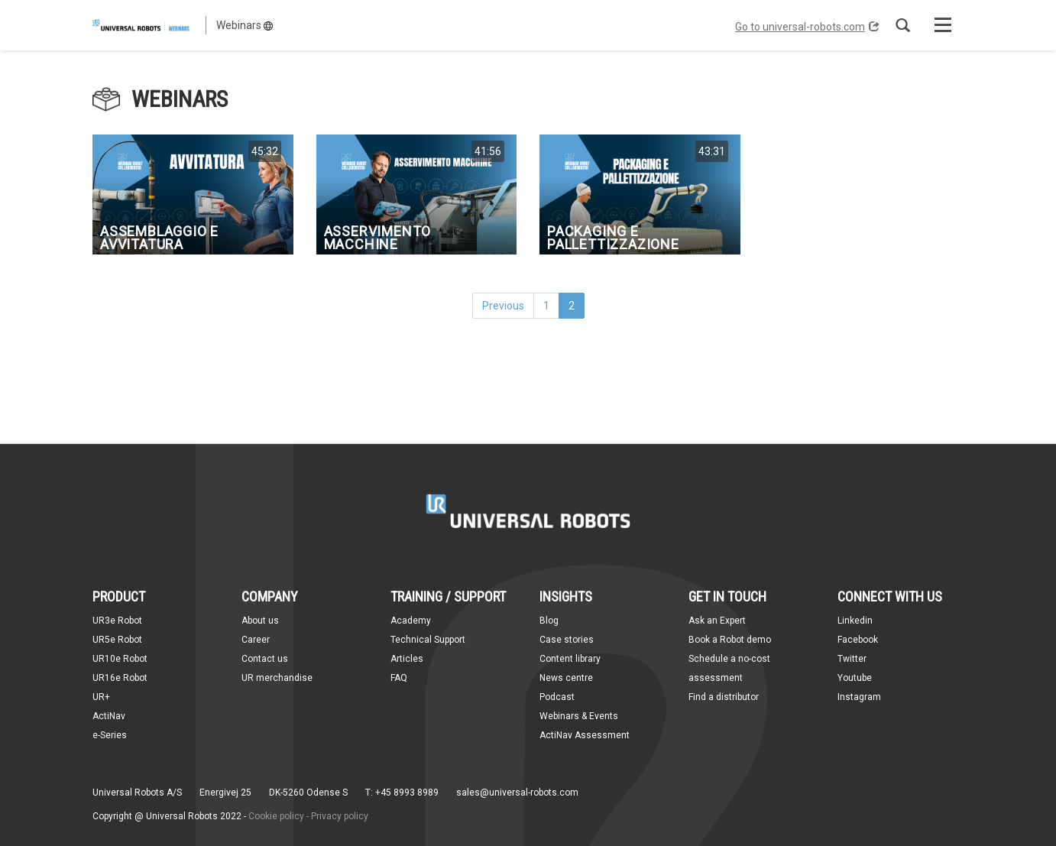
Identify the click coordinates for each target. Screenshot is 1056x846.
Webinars (244, 25)
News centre (566, 678)
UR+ (101, 697)
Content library (570, 658)
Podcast (557, 697)
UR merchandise (277, 678)
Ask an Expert (717, 620)
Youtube (854, 678)
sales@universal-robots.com (517, 792)
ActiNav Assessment (584, 735)
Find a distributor (723, 697)
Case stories (566, 639)
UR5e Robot (117, 639)
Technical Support (427, 639)
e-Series (109, 735)
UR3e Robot (117, 620)
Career (255, 639)
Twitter (852, 658)
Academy (410, 620)
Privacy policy (339, 816)
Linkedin (855, 620)
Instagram (859, 697)
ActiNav (108, 716)
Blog (549, 620)
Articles (406, 658)
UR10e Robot (119, 658)
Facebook (857, 639)
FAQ (398, 678)
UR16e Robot (119, 678)
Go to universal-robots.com (807, 27)
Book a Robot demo (729, 639)
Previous (503, 306)
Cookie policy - (278, 816)
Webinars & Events (578, 716)
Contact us (264, 658)
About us (260, 620)
